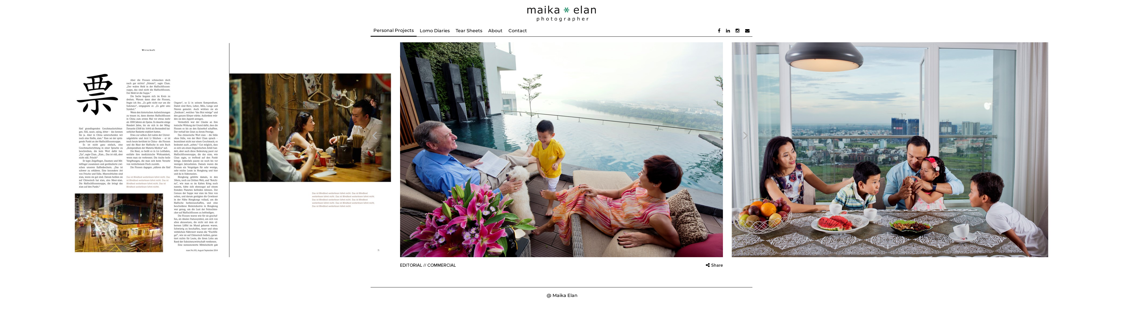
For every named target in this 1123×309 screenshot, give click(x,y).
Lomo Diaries (435, 30)
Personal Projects (393, 30)
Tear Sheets (469, 30)
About (495, 30)
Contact (517, 30)
